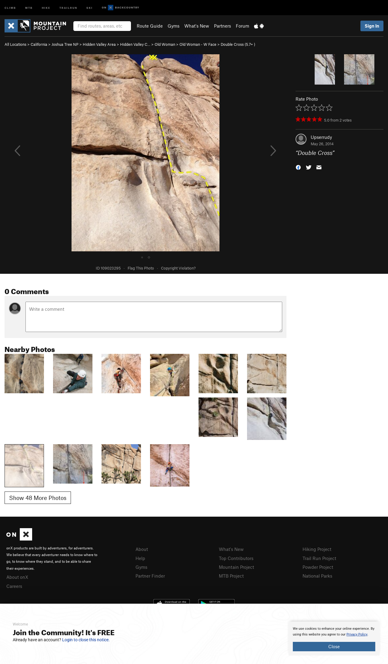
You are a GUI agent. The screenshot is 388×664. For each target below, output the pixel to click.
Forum (242, 26)
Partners (222, 26)
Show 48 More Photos (37, 497)
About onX (17, 577)
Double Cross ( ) (238, 44)
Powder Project (318, 567)
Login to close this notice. (86, 639)
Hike (46, 7)
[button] (298, 166)
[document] (334, 638)
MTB (29, 7)
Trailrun (68, 7)
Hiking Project (317, 549)
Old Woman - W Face (197, 44)
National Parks (317, 575)
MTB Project (231, 575)
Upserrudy (321, 137)
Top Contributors (236, 558)
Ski (89, 7)
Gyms (173, 26)
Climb (10, 7)
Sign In (372, 26)
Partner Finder (150, 575)
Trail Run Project (319, 558)
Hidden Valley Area (99, 44)
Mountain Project (236, 567)
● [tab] (142, 257)
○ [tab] (149, 257)
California (39, 44)
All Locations (15, 44)
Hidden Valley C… (135, 44)
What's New (196, 26)
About (141, 549)
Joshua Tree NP (65, 44)
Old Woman (165, 44)
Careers (14, 586)
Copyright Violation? (178, 268)
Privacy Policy (356, 634)
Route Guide (150, 26)
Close (334, 646)
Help (140, 558)
